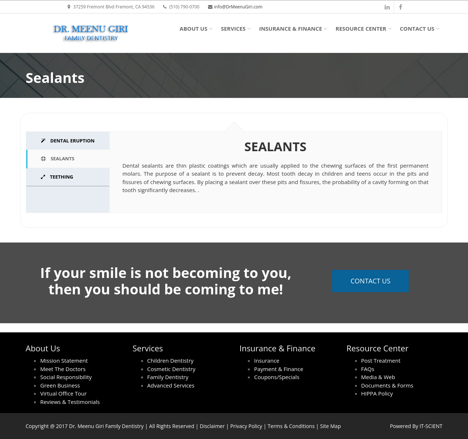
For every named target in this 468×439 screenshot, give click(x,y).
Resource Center (361, 28)
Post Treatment (381, 360)
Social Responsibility (66, 377)
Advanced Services (171, 385)
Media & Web (378, 377)
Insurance (266, 360)
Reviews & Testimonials (70, 401)
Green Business (60, 385)
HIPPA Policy (377, 393)
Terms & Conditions (291, 426)
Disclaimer (212, 426)
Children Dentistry (170, 360)
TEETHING (57, 176)
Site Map (330, 426)
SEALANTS (57, 158)
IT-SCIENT (430, 426)
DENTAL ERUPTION (68, 140)
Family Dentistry (168, 377)
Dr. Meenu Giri (86, 426)
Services (233, 28)
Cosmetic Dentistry (171, 369)
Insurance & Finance (290, 28)
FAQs (367, 369)
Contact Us (417, 28)
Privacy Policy (246, 426)
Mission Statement (64, 360)
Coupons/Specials (276, 377)
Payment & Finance (278, 369)
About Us (193, 28)
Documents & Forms (387, 385)
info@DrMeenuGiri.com (238, 7)
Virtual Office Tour (63, 393)
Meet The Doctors (63, 369)
